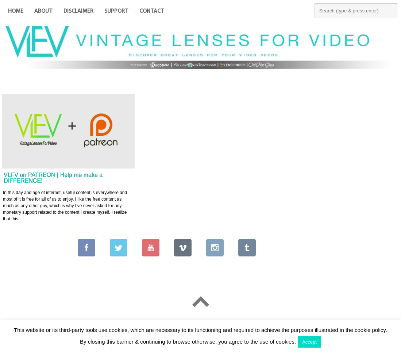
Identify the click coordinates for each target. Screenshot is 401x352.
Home (15, 11)
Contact (151, 11)
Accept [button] (309, 342)
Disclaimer (78, 11)
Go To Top (200, 302)
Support (116, 11)
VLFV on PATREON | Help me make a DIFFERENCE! (53, 178)
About (43, 11)
